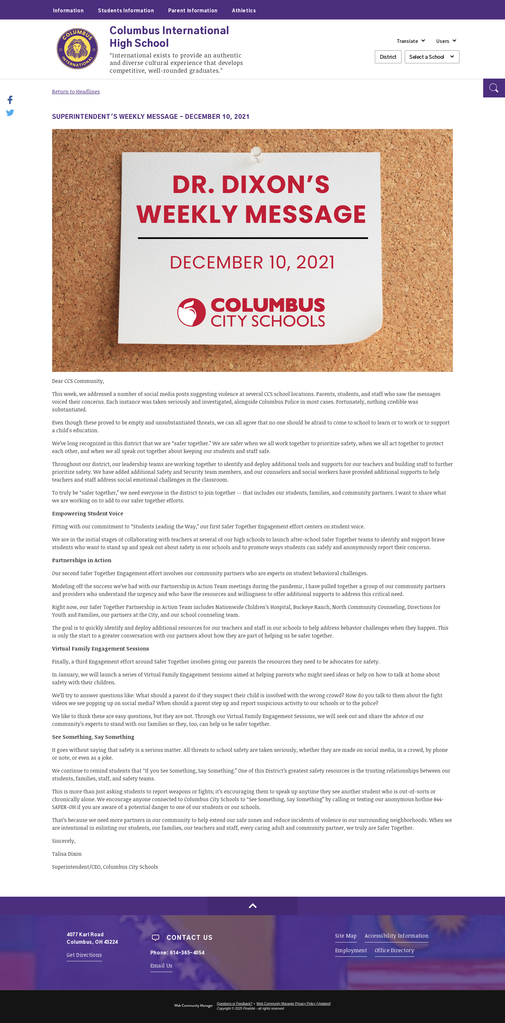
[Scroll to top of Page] (252, 906)
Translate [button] (407, 41)
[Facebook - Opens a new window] (14, 99)
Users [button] (442, 41)
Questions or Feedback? (234, 1003)
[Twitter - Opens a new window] (10, 112)
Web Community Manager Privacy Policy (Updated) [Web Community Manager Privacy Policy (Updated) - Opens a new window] (293, 1003)
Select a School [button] (426, 57)
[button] (494, 88)
